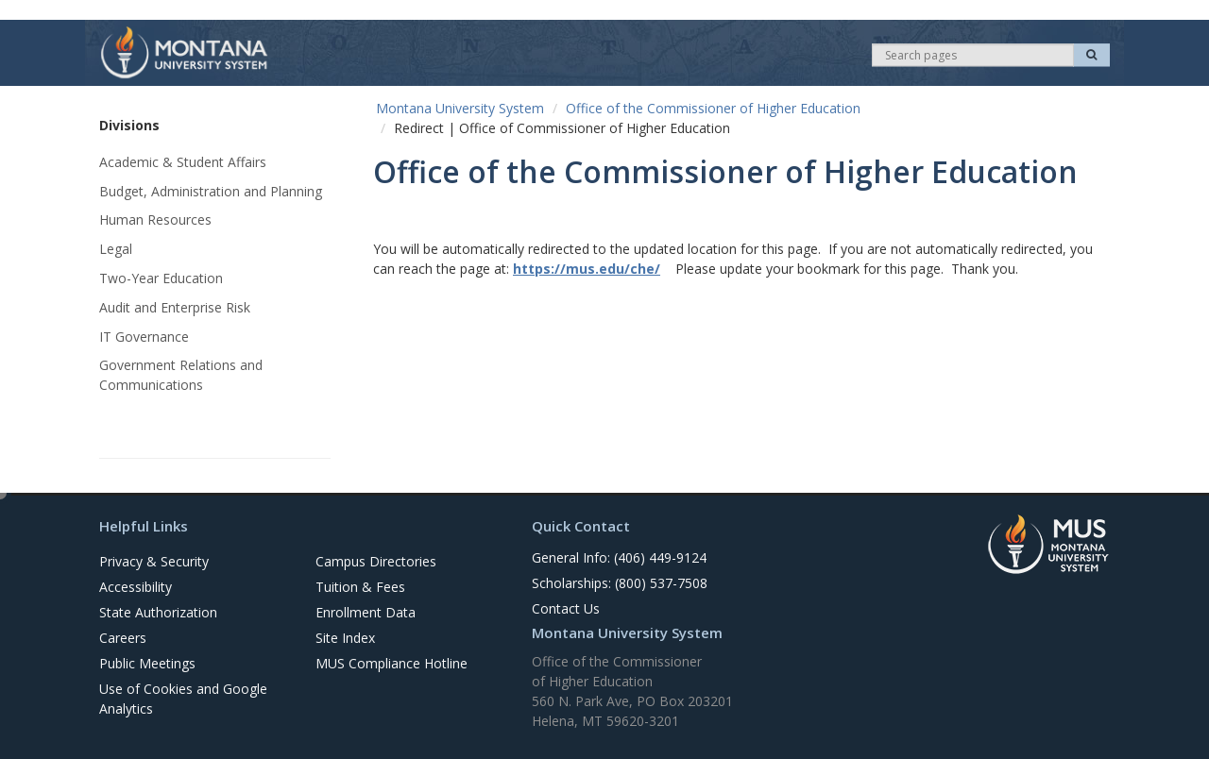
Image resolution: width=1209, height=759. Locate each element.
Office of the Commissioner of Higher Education (713, 108)
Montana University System (460, 108)
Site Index (345, 638)
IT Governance (144, 337)
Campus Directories (375, 561)
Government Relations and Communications (181, 375)
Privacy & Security (154, 561)
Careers (122, 638)
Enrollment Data (365, 612)
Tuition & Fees (360, 587)
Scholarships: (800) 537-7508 (619, 583)
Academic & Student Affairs (182, 162)
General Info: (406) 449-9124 (619, 557)
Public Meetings (147, 663)
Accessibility (135, 587)
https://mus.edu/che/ (586, 269)
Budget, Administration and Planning (210, 191)
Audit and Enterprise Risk (174, 307)
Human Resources (155, 219)
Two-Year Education (161, 278)
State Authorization (158, 612)
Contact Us (566, 608)
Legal (115, 249)
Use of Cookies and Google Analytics (183, 698)
